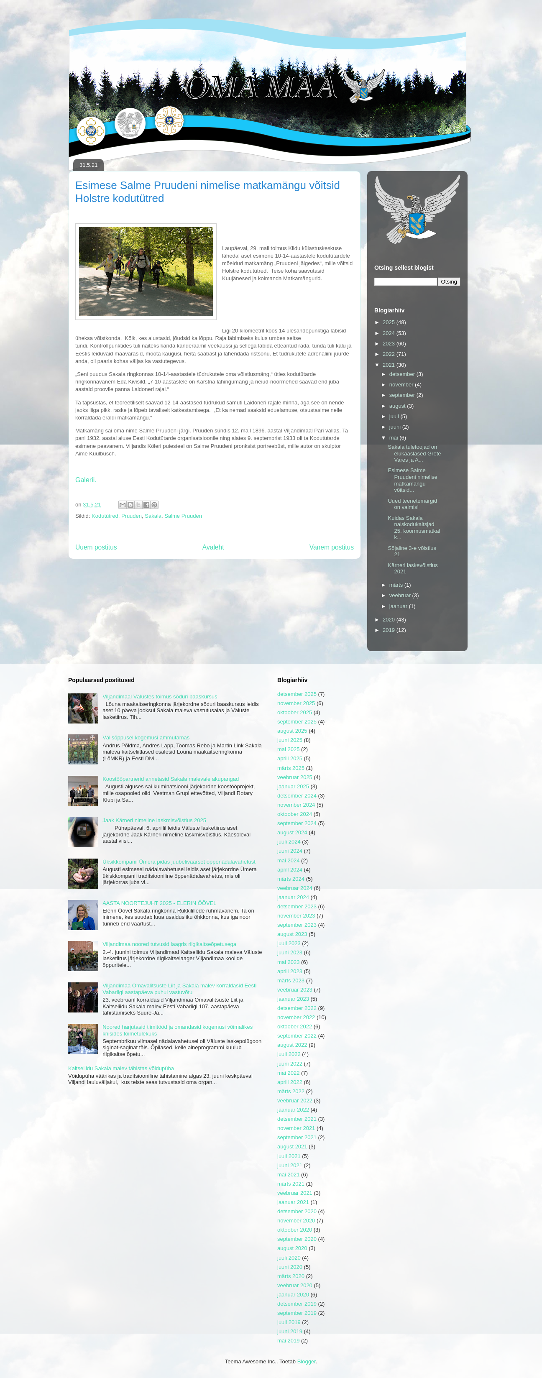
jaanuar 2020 (293, 1294)
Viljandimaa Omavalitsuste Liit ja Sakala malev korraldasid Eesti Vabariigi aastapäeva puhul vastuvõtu (179, 988)
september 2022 (297, 1036)
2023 (389, 343)
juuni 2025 (289, 740)
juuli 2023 (289, 943)
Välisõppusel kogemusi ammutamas (145, 737)
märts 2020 (290, 1276)
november (402, 384)
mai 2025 (288, 749)
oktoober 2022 (294, 1026)
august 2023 (292, 934)
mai (394, 438)
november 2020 (296, 1220)
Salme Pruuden (183, 516)
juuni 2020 (289, 1267)
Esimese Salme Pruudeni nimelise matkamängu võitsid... (412, 480)
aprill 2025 (289, 758)
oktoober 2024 (294, 814)
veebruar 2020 (294, 1285)
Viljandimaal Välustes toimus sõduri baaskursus (159, 696)
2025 (389, 322)
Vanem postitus (331, 547)
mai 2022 (288, 1073)
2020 (389, 619)
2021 (389, 365)
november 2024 (296, 805)
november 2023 (296, 916)
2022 (389, 354)
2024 (389, 333)
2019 (389, 630)
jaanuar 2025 (293, 786)
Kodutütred (105, 516)
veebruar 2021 (294, 1193)
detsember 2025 (297, 694)
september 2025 (297, 721)
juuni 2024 (289, 851)
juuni (395, 427)
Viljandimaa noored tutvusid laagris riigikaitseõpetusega (169, 944)
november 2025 (296, 703)
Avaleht (213, 547)
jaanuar (399, 606)
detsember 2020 (297, 1211)
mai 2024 (288, 860)
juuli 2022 (289, 1054)
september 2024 (297, 823)
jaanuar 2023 (293, 999)
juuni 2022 (289, 1064)
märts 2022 (290, 1091)
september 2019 (297, 1313)
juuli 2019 (289, 1322)
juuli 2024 (289, 842)
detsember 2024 (297, 796)
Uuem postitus (96, 547)
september (403, 395)
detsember (403, 374)
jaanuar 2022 (293, 1110)
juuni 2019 (289, 1331)
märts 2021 (290, 1184)
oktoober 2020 (294, 1230)
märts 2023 (290, 980)
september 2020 (297, 1239)
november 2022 (296, 1017)
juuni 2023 (289, 952)
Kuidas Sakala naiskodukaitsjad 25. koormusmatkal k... (414, 528)
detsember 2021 (297, 1119)
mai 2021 (288, 1174)
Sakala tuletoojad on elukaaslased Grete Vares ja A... (414, 453)
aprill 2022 (289, 1082)
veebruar (400, 595)
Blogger (306, 1361)
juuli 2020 (289, 1258)
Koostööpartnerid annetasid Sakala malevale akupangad (170, 779)
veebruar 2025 (294, 777)
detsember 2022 (297, 1008)
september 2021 (297, 1137)
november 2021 (296, 1128)
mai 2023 (288, 962)
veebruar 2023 (294, 990)
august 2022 (292, 1045)
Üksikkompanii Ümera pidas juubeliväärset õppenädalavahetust (179, 862)
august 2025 (292, 731)
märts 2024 (290, 879)
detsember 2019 (297, 1304)
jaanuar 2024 (293, 897)
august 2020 (292, 1248)
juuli (395, 416)
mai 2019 (288, 1340)
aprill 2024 (289, 870)
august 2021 (292, 1146)
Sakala (153, 516)
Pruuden (131, 516)
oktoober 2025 (294, 712)
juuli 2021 (289, 1156)
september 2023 (297, 925)
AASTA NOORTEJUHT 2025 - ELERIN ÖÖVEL (159, 903)
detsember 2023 (297, 906)
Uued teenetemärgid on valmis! (412, 504)
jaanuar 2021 (293, 1202)
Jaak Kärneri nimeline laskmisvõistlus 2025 (154, 820)
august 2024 (292, 832)
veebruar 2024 (294, 888)
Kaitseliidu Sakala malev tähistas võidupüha (121, 1068)
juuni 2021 (289, 1165)
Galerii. (86, 479)
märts (396, 585)
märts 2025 (290, 768)
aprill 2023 (289, 971)
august (398, 406)
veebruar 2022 (294, 1100)
